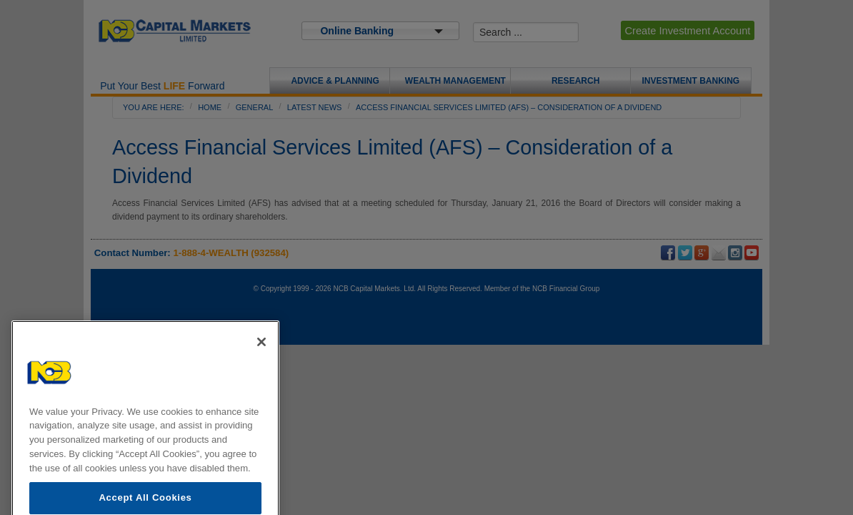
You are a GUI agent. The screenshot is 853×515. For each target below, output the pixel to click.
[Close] (261, 357)
